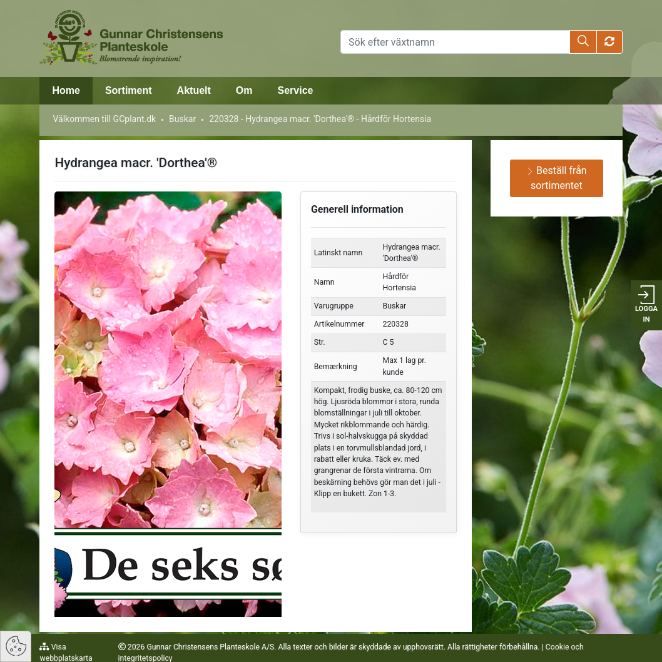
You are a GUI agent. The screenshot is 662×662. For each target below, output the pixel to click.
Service (295, 90)
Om (244, 90)
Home (65, 90)
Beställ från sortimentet (556, 178)
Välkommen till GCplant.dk (104, 119)
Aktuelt (194, 90)
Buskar (182, 119)
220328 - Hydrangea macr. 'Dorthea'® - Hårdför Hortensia (320, 119)
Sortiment (128, 90)
